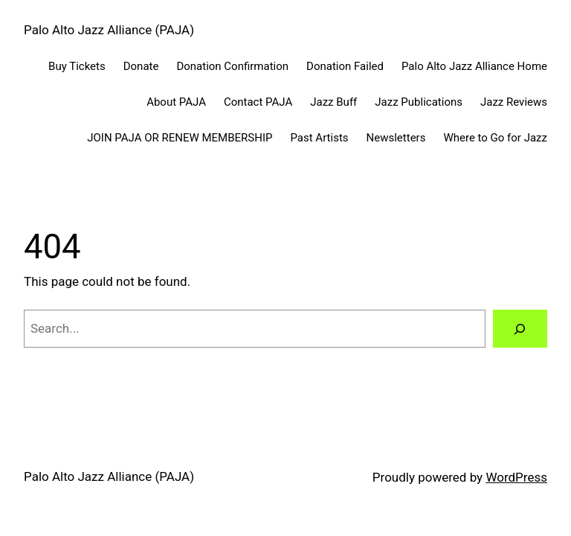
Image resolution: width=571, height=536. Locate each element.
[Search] (520, 329)
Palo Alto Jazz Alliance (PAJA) (109, 29)
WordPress (516, 477)
